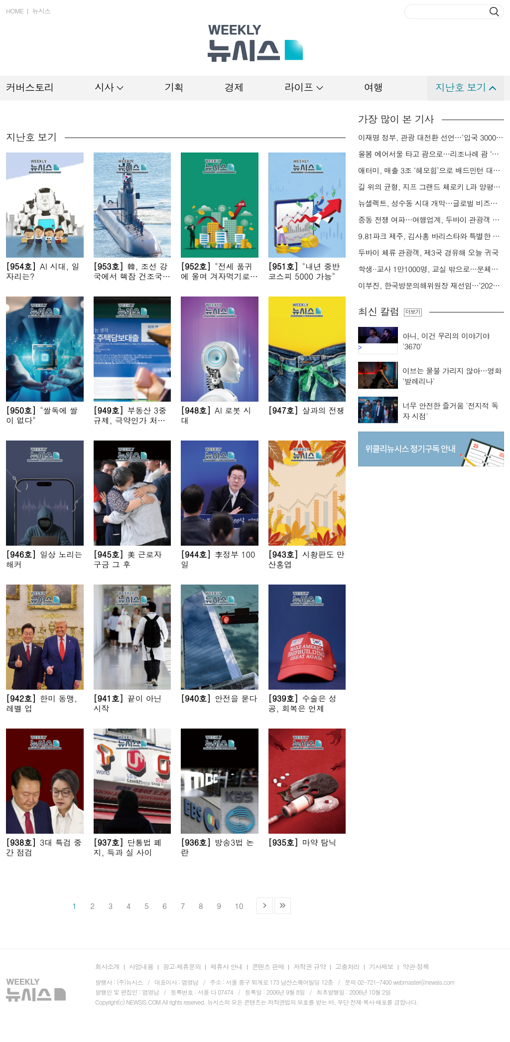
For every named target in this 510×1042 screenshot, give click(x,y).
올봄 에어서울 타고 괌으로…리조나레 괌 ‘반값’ (431, 153)
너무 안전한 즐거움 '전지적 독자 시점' (450, 410)
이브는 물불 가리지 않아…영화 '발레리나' (452, 375)
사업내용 (141, 966)
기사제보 (381, 966)
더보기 (412, 311)
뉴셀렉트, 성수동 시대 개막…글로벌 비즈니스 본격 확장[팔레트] (431, 203)
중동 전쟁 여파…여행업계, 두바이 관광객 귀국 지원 (431, 219)
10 (239, 906)
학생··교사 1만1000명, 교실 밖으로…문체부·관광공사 (431, 269)
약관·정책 (416, 966)
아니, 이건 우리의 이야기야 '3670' (446, 340)
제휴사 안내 (226, 966)
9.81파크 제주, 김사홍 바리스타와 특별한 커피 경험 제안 (431, 236)
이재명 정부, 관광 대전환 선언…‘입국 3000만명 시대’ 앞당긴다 (431, 137)
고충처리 (347, 966)
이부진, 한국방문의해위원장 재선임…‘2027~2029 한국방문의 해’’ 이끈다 (431, 285)
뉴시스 (41, 10)
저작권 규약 (309, 966)
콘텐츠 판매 (268, 966)
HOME (14, 10)
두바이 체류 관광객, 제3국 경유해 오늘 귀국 (428, 252)
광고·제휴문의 (182, 966)
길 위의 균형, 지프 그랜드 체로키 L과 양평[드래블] (431, 186)
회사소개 (107, 966)
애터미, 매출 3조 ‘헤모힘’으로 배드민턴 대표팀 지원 (431, 170)
